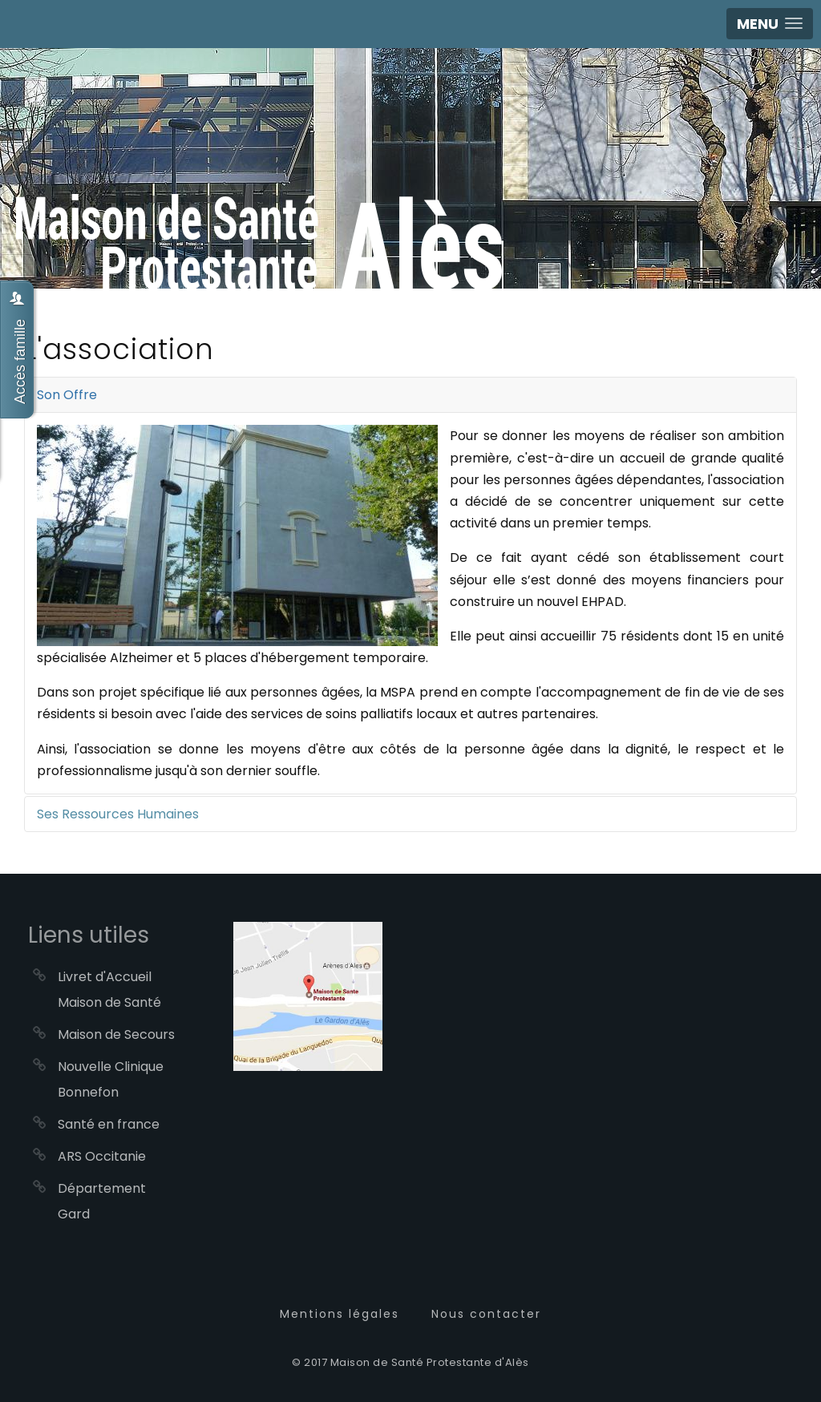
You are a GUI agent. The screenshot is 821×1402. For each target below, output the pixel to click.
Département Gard (102, 1201)
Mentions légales (339, 1314)
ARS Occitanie (102, 1156)
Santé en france (109, 1124)
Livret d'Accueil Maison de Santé (109, 990)
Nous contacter (486, 1314)
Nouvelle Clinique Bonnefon (111, 1079)
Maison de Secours (116, 1034)
